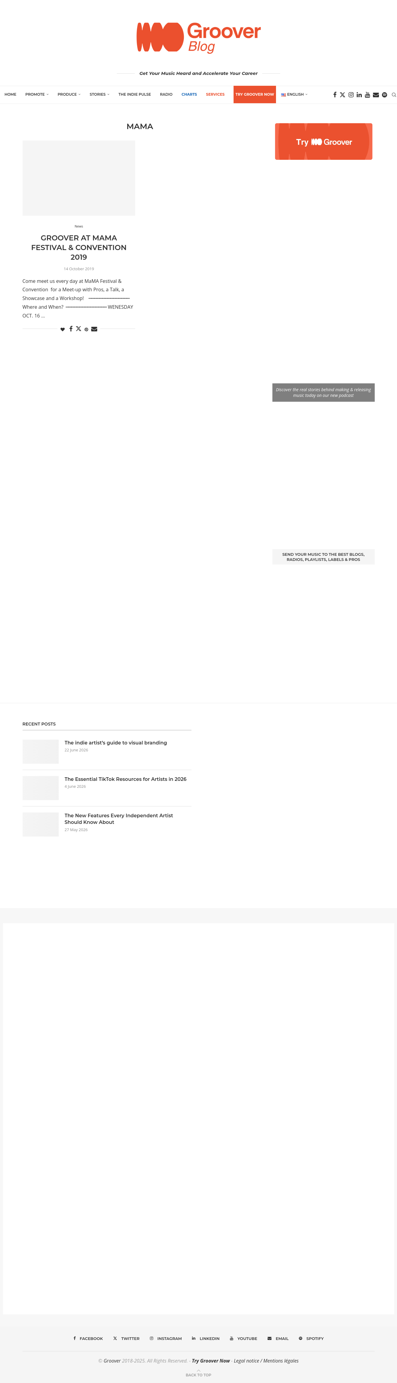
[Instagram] (351, 95)
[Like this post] (62, 329)
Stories (98, 94)
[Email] (376, 95)
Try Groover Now (211, 1360)
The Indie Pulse (135, 94)
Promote (35, 94)
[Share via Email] (94, 329)
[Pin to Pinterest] (86, 329)
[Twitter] (343, 95)
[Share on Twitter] (79, 328)
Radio (166, 94)
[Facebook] (335, 95)
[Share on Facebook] (71, 329)
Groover (112, 1360)
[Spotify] (384, 95)
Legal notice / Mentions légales (266, 1360)
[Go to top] (198, 1374)
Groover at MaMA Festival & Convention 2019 (78, 248)
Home (10, 94)
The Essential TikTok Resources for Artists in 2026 (126, 779)
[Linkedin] (359, 95)
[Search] (394, 95)
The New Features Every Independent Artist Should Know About (119, 819)
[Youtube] (367, 95)
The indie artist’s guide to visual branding (116, 743)
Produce (67, 94)
